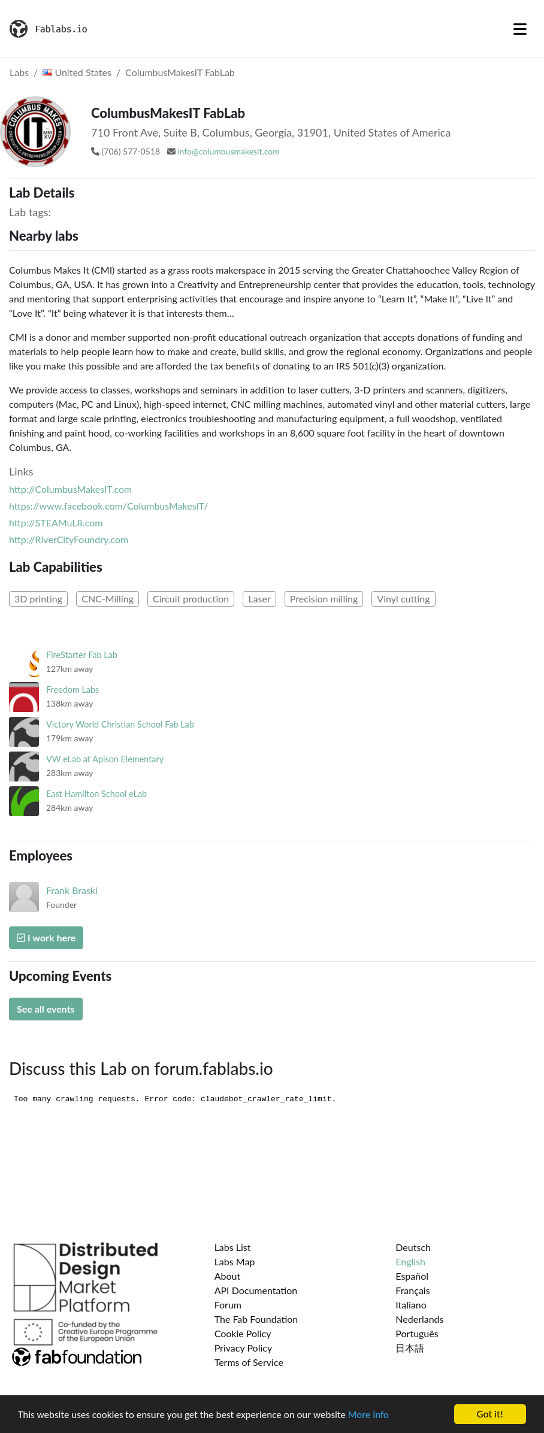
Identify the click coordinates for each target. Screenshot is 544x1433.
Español (411, 1275)
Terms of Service (248, 1362)
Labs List (232, 1247)
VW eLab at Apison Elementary (105, 759)
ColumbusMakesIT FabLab (180, 72)
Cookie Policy (242, 1333)
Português (416, 1333)
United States (77, 72)
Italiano (411, 1304)
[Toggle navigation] (520, 29)
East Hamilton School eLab (96, 794)
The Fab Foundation (256, 1319)
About (227, 1275)
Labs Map (234, 1261)
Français (412, 1290)
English (410, 1261)
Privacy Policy (243, 1347)
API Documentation (256, 1290)
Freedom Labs (72, 689)
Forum (227, 1304)
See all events (46, 1008)
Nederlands (419, 1319)
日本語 (409, 1347)
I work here (46, 937)
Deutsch (413, 1247)
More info (368, 1414)
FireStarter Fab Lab (81, 655)
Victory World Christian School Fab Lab (120, 724)
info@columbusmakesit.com (228, 151)
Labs (19, 72)
